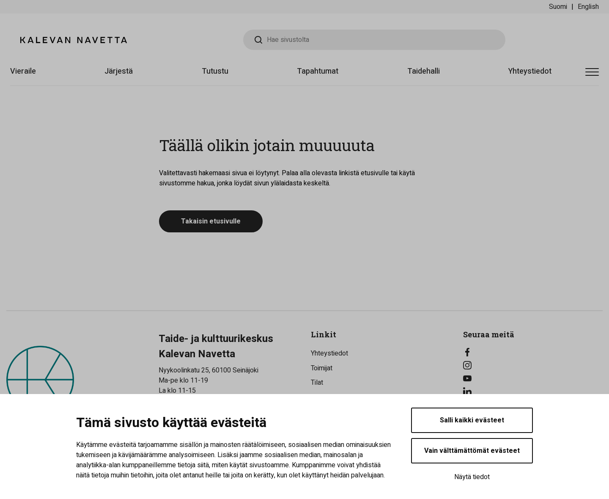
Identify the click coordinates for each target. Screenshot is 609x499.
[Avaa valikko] (592, 72)
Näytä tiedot (472, 477)
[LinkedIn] (533, 391)
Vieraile (23, 71)
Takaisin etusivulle (211, 221)
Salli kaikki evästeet (472, 420)
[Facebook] (533, 352)
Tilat (317, 383)
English (588, 7)
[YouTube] (533, 378)
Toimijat (321, 368)
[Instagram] (533, 365)
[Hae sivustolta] (374, 40)
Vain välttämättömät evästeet (472, 451)
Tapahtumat (317, 71)
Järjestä (118, 71)
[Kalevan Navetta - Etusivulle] (73, 40)
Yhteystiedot (529, 71)
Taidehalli (423, 71)
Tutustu (215, 71)
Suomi (558, 7)
